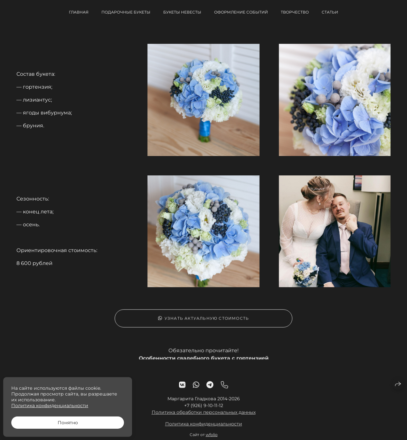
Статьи (330, 12)
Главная (79, 12)
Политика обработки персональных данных (204, 415)
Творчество (295, 12)
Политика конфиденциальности (203, 427)
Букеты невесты (182, 12)
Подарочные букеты (125, 12)
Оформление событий (241, 12)
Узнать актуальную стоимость (203, 321)
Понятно (68, 422)
